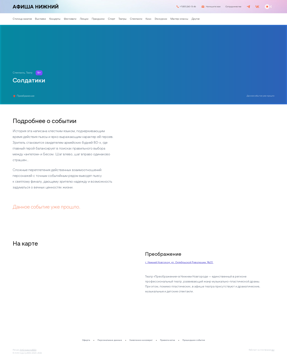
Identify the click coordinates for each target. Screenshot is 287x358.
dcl (272, 350)
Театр (29, 73)
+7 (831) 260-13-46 (188, 7)
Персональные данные (110, 340)
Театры (122, 19)
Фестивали (70, 19)
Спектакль (19, 73)
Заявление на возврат (141, 340)
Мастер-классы (179, 19)
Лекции (84, 19)
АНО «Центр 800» (28, 350)
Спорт (111, 19)
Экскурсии (160, 19)
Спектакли (136, 19)
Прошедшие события (193, 340)
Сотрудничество (233, 7)
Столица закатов (22, 19)
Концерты (54, 19)
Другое (196, 19)
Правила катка (167, 340)
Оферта (86, 340)
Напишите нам (213, 7)
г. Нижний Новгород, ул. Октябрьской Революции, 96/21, (179, 262)
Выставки (40, 19)
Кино (148, 19)
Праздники (98, 19)
